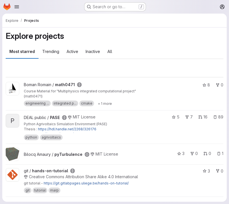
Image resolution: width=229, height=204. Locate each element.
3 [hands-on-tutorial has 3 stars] (206, 171)
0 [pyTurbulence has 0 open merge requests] (207, 153)
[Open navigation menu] (16, 6)
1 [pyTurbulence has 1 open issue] (220, 153)
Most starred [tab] (22, 51)
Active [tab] (72, 51)
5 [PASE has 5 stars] (175, 116)
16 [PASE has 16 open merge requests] (202, 116)
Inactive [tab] (93, 51)
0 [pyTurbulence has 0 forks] (194, 153)
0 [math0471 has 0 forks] (219, 84)
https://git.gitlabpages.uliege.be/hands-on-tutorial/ (86, 183)
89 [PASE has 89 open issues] (218, 116)
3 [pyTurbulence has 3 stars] (181, 153)
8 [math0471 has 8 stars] (206, 84)
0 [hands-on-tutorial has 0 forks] (219, 171)
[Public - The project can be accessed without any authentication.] (79, 84)
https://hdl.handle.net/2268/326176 (67, 129)
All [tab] (109, 51)
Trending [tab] (50, 51)
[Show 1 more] (104, 103)
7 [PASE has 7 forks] (189, 116)
